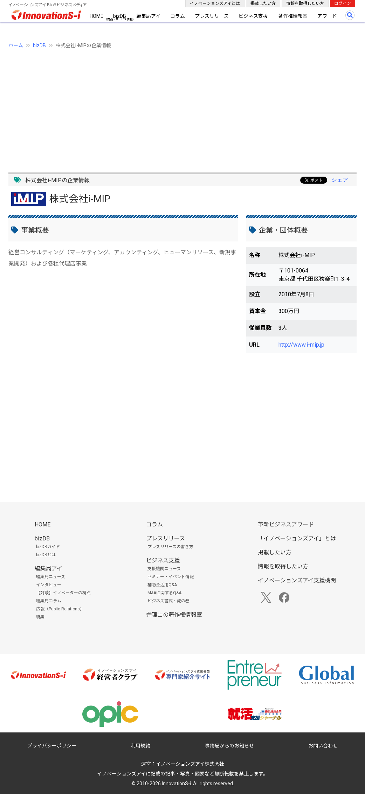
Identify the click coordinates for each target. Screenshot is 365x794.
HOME (96, 16)
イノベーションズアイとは (215, 3)
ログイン (342, 3)
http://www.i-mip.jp (301, 344)
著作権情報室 (293, 16)
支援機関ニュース (164, 568)
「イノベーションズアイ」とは (297, 538)
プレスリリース (212, 16)
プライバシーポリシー (51, 746)
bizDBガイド (48, 546)
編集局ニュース (50, 576)
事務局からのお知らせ (229, 746)
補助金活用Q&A (162, 584)
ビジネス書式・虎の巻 (168, 600)
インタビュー (48, 584)
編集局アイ (148, 16)
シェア (339, 180)
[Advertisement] (182, 107)
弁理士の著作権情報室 (174, 614)
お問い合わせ (323, 746)
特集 (40, 617)
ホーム (15, 45)
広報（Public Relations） (60, 609)
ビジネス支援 (253, 16)
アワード (327, 16)
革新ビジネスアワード (286, 524)
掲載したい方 (263, 3)
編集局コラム (48, 600)
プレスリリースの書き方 (170, 546)
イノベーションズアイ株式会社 (190, 764)
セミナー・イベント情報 (170, 576)
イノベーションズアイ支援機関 (297, 580)
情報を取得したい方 (305, 3)
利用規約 (140, 746)
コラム (177, 16)
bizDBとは (46, 554)
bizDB (119, 16)
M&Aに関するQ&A (164, 592)
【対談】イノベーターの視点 (63, 592)
